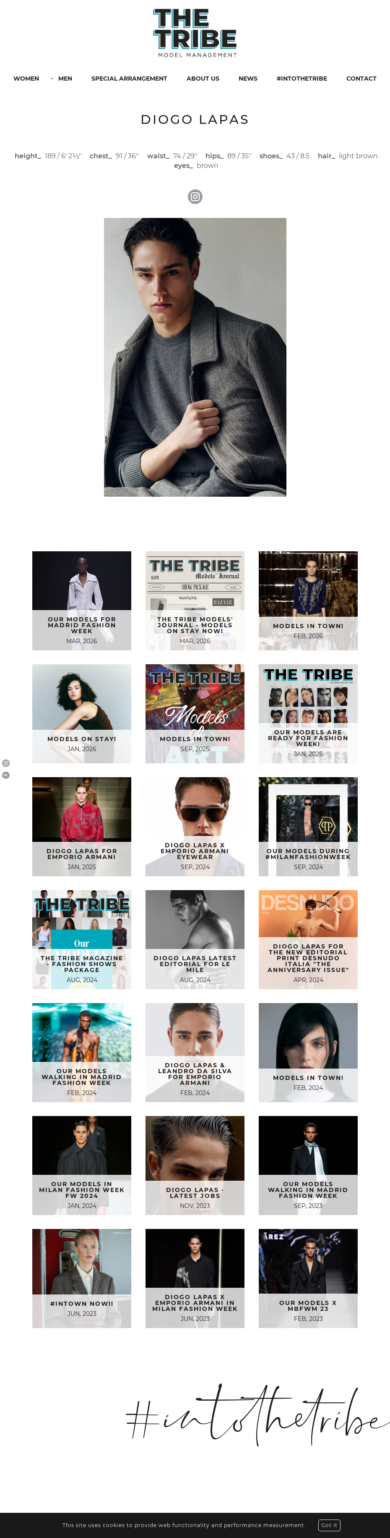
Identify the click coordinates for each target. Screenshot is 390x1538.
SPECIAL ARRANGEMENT (129, 78)
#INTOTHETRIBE (302, 78)
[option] (195, 357)
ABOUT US (203, 78)
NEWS (248, 78)
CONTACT (361, 78)
